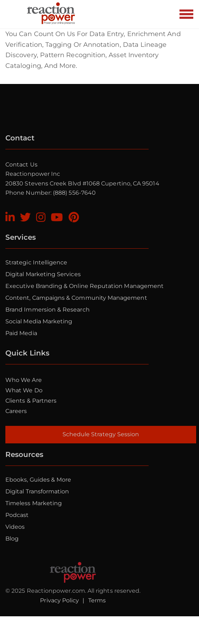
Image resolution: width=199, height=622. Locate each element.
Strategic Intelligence (36, 262)
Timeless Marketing (33, 503)
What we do (24, 390)
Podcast (17, 515)
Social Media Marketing (38, 321)
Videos (15, 526)
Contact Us (21, 164)
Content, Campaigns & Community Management (76, 297)
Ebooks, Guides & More (38, 479)
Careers (16, 411)
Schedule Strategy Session (101, 434)
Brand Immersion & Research (47, 309)
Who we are (23, 380)
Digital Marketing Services (43, 274)
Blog (12, 538)
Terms (97, 600)
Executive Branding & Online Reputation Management (84, 286)
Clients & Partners (30, 400)
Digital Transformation (37, 491)
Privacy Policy (59, 600)
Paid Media (21, 333)
